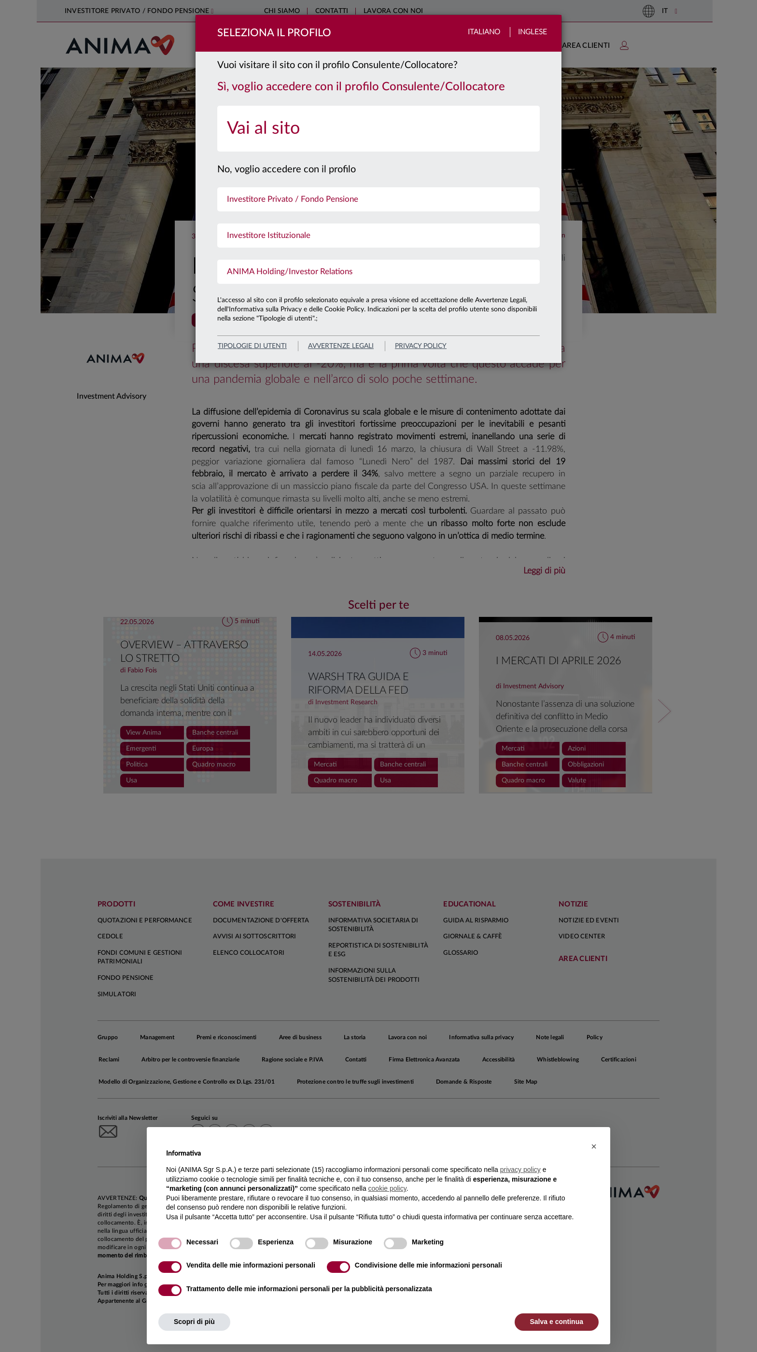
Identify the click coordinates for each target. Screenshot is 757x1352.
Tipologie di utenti (252, 346)
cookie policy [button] (387, 1188)
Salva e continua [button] (556, 1321)
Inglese (532, 32)
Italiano (484, 32)
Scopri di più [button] (194, 1321)
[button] (594, 1146)
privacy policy (421, 346)
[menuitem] (378, 129)
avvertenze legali (341, 346)
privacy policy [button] (520, 1169)
